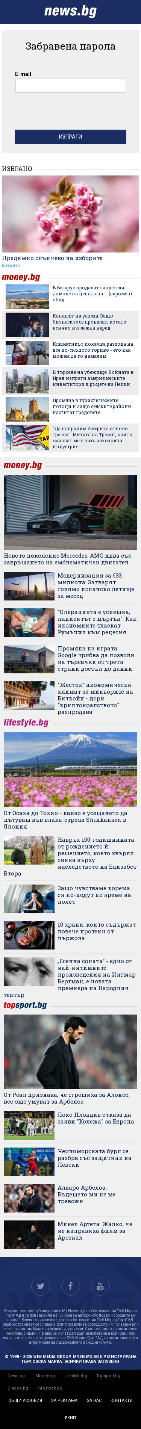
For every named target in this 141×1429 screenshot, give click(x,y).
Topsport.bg (108, 1375)
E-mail (23, 74)
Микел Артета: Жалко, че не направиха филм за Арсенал (95, 1230)
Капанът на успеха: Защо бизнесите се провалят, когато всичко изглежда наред (89, 322)
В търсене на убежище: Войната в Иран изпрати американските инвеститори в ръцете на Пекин (93, 378)
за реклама (64, 1400)
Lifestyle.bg (75, 1375)
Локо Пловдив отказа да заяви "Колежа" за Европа (96, 1118)
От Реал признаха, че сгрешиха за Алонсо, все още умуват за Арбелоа (67, 1098)
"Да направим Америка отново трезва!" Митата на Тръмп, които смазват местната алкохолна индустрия (92, 437)
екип (70, 1417)
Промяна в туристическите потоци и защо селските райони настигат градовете (92, 406)
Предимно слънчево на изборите (52, 258)
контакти (122, 1400)
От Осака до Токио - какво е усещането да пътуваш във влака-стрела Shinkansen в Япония (65, 819)
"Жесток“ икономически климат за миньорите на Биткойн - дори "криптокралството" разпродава (95, 698)
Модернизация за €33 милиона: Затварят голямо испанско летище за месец (96, 585)
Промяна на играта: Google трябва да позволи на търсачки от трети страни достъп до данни (96, 658)
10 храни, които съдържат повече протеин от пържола (97, 931)
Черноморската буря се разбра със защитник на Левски (95, 1158)
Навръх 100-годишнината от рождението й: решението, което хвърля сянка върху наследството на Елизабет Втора (70, 856)
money (25, 277)
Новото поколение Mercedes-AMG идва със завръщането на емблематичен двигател (67, 559)
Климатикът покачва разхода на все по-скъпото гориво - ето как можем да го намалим (93, 350)
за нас (94, 1400)
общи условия (25, 1400)
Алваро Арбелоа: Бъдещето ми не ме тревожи (87, 1194)
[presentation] (72, 113)
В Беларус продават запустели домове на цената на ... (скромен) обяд (92, 293)
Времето (11, 265)
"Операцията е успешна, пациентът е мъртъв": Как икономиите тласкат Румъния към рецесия (97, 621)
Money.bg (45, 1375)
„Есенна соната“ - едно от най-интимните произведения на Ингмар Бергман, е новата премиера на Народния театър (70, 977)
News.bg (16, 1375)
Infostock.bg (49, 1388)
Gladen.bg (18, 1388)
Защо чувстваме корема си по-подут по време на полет (94, 895)
